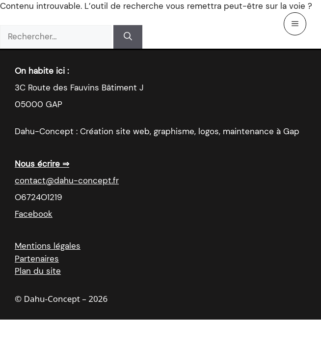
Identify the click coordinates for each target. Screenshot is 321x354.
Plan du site (38, 271)
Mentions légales (47, 245)
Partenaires (37, 258)
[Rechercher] (127, 37)
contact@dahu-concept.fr (67, 180)
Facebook (34, 213)
